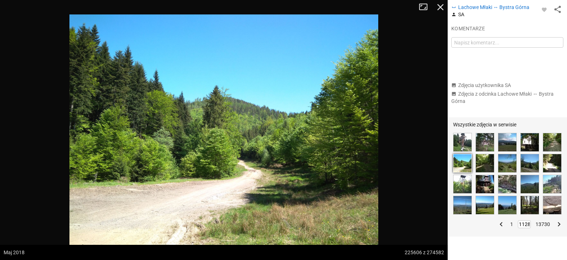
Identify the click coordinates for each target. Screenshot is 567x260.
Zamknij (440, 7)
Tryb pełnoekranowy (426, 7)
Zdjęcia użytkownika (481, 85)
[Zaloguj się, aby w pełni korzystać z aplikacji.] (544, 9)
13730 (543, 224)
